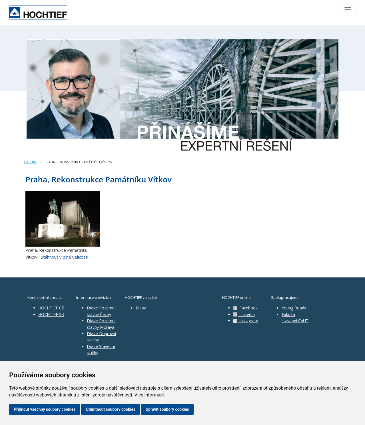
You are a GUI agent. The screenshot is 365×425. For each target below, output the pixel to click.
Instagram (245, 320)
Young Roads (294, 308)
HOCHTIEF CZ (51, 308)
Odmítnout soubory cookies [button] (110, 409)
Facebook (245, 308)
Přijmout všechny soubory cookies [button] (44, 409)
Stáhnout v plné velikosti (63, 257)
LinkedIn (244, 314)
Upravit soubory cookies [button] (167, 409)
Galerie (30, 162)
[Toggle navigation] (348, 9)
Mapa (141, 308)
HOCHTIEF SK (51, 314)
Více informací (149, 395)
